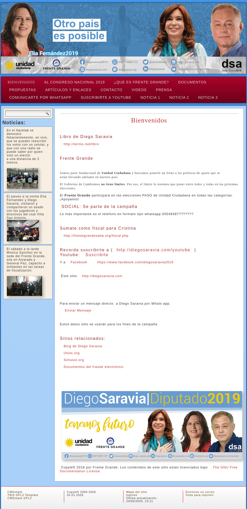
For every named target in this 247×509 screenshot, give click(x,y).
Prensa (164, 90)
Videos (139, 90)
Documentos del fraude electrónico (94, 367)
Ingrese (131, 494)
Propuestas (22, 90)
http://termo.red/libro (81, 144)
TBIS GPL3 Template (22, 494)
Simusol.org (74, 360)
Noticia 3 (208, 97)
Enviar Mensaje (77, 310)
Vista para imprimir (200, 494)
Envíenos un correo (200, 491)
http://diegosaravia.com (102, 276)
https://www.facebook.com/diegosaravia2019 (135, 262)
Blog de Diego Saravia (83, 346)
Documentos (192, 82)
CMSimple (15, 491)
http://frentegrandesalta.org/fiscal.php (96, 236)
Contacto (111, 90)
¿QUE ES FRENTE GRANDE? (141, 82)
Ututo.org (72, 353)
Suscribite (96, 255)
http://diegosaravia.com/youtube (153, 250)
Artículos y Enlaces (68, 90)
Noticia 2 (179, 97)
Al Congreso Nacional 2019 (74, 82)
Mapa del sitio (136, 491)
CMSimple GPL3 (19, 498)
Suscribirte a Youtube (106, 97)
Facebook (79, 262)
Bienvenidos (21, 82)
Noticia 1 (150, 97)
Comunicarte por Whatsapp (40, 97)
